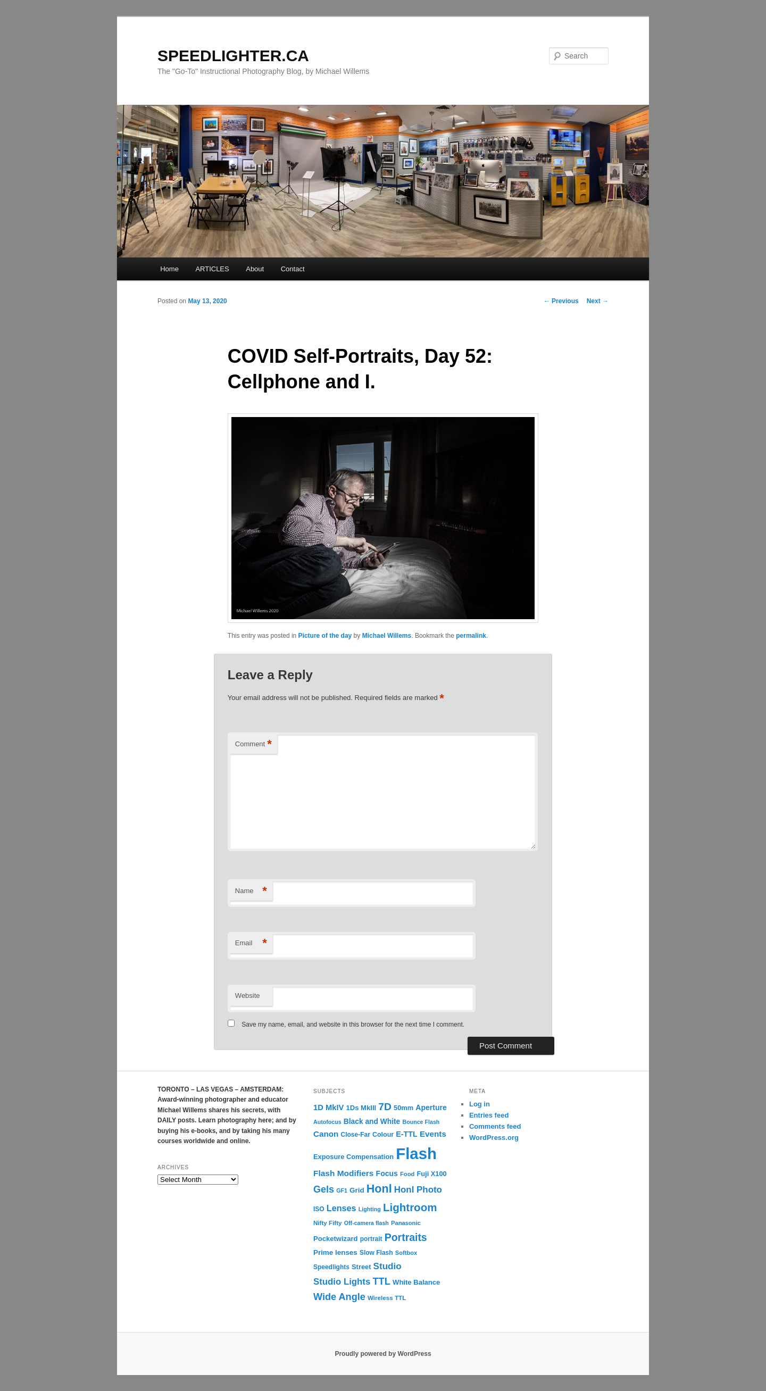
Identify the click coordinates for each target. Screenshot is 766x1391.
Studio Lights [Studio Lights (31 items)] (341, 1282)
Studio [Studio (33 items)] (387, 1266)
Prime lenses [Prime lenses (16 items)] (335, 1252)
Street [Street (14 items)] (361, 1267)
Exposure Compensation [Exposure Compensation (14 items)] (353, 1157)
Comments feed (495, 1126)
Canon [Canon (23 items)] (325, 1133)
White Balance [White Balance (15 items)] (416, 1282)
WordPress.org (494, 1138)
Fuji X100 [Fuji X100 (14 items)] (431, 1174)
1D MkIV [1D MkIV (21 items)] (328, 1107)
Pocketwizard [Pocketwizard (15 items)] (335, 1239)
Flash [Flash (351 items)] (416, 1153)
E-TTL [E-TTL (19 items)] (406, 1134)
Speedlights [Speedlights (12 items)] (331, 1267)
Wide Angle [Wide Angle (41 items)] (339, 1297)
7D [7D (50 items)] (385, 1106)
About (255, 269)
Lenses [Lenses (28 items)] (341, 1208)
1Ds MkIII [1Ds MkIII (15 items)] (361, 1108)
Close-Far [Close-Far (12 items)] (355, 1134)
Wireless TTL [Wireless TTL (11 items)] (387, 1297)
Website (247, 995)
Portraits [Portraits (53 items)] (406, 1237)
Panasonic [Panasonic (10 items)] (406, 1223)
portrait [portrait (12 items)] (371, 1239)
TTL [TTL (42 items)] (381, 1281)
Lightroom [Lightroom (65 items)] (410, 1207)
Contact (293, 269)
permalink (471, 635)
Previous (561, 301)
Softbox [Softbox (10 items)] (406, 1253)
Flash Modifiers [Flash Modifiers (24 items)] (343, 1173)
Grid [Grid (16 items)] (356, 1190)
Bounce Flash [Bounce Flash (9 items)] (420, 1122)
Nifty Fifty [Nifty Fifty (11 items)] (327, 1222)
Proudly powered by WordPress (383, 1353)
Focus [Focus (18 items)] (387, 1173)
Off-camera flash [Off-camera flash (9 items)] (366, 1223)
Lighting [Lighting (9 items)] (370, 1209)
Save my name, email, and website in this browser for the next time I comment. (353, 1024)
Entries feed (489, 1115)
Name (251, 891)
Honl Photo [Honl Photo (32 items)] (418, 1190)
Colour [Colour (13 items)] (383, 1134)
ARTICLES (212, 269)
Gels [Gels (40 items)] (323, 1189)
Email (251, 943)
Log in (479, 1104)
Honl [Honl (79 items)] (379, 1188)
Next (598, 301)
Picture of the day (325, 635)
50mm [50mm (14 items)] (403, 1108)
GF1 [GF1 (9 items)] (341, 1190)
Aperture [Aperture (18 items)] (430, 1107)
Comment (253, 744)
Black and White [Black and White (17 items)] (372, 1122)
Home (169, 269)
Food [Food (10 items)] (407, 1174)
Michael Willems (387, 635)
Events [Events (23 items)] (433, 1133)
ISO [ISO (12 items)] (318, 1209)
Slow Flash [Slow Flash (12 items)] (376, 1252)
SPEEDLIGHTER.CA (233, 55)
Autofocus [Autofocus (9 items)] (327, 1122)
